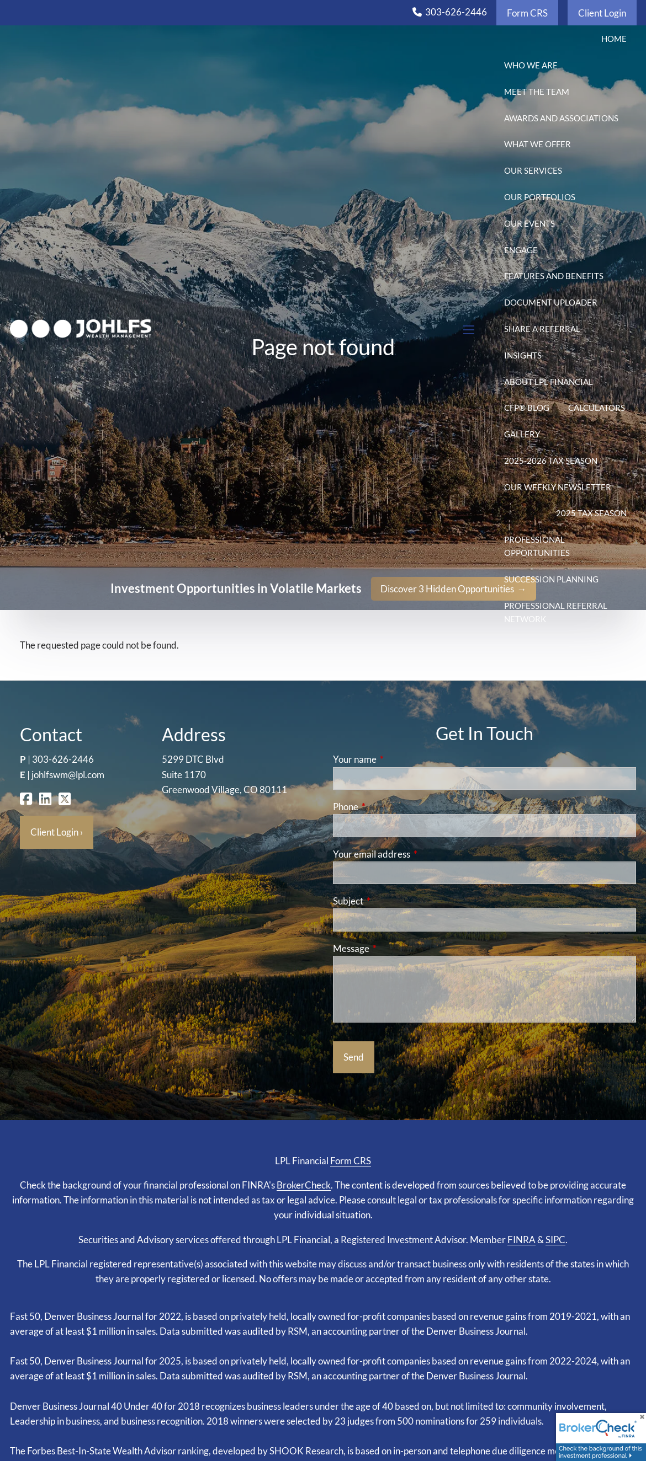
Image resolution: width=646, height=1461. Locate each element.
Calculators (596, 408)
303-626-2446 (456, 12)
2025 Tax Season (591, 513)
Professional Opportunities (537, 546)
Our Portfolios (539, 197)
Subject (391, 901)
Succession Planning (551, 579)
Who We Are (531, 65)
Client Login (602, 13)
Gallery (522, 434)
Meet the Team (536, 92)
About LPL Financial (548, 382)
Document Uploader (550, 302)
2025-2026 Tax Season (550, 460)
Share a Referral (542, 329)
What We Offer (537, 144)
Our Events (529, 223)
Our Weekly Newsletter (557, 487)
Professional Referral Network (555, 612)
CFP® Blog (526, 408)
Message (394, 948)
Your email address (414, 854)
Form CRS (527, 13)
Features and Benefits (553, 276)
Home (614, 39)
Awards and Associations (561, 118)
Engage (521, 250)
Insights (523, 355)
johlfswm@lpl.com (67, 774)
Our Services (533, 170)
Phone (388, 806)
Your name (397, 759)
